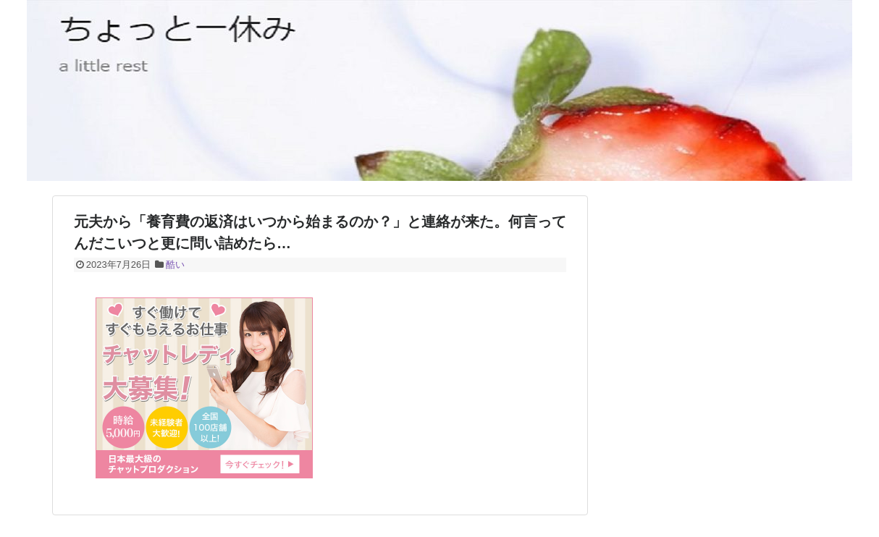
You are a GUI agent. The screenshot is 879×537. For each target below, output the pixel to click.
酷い (175, 264)
